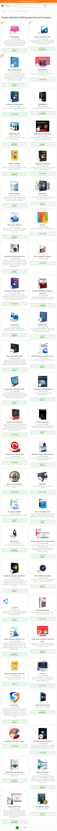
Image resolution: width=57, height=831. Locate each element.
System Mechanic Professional (42, 541)
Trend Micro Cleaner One (14, 454)
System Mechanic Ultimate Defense (42, 292)
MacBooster (42, 325)
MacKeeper (42, 193)
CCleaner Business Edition (14, 741)
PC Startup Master (42, 807)
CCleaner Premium (42, 164)
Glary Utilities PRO (14, 70)
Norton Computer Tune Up (14, 674)
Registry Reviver (42, 772)
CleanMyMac (14, 37)
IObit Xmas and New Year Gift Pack (42, 640)
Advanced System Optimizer (14, 576)
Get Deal (42, 79)
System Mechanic (14, 807)
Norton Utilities (14, 164)
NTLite (42, 225)
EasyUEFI (14, 325)
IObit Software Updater (42, 576)
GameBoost (42, 104)
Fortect (42, 674)
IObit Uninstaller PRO (14, 356)
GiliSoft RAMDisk (42, 610)
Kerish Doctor (14, 193)
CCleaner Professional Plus (14, 291)
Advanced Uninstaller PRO (14, 389)
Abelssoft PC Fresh (42, 705)
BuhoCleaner (42, 70)
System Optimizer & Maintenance (20, 11)
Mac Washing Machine (14, 772)
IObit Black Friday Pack (42, 134)
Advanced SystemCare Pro (14, 256)
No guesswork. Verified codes (28, 1)
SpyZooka (14, 705)
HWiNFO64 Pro (14, 134)
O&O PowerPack (42, 422)
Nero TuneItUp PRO (42, 512)
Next (25, 827)
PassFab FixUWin (14, 512)
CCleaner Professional (14, 104)
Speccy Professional (14, 484)
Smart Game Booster (14, 422)
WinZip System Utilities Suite (42, 454)
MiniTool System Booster (42, 741)
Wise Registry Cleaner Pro (14, 639)
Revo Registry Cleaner (42, 256)
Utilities (4, 11)
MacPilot (42, 484)
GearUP (14, 608)
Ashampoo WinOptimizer (42, 389)
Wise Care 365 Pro (14, 225)
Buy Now (42, 234)
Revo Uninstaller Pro (42, 37)
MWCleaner (14, 541)
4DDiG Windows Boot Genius (42, 356)
